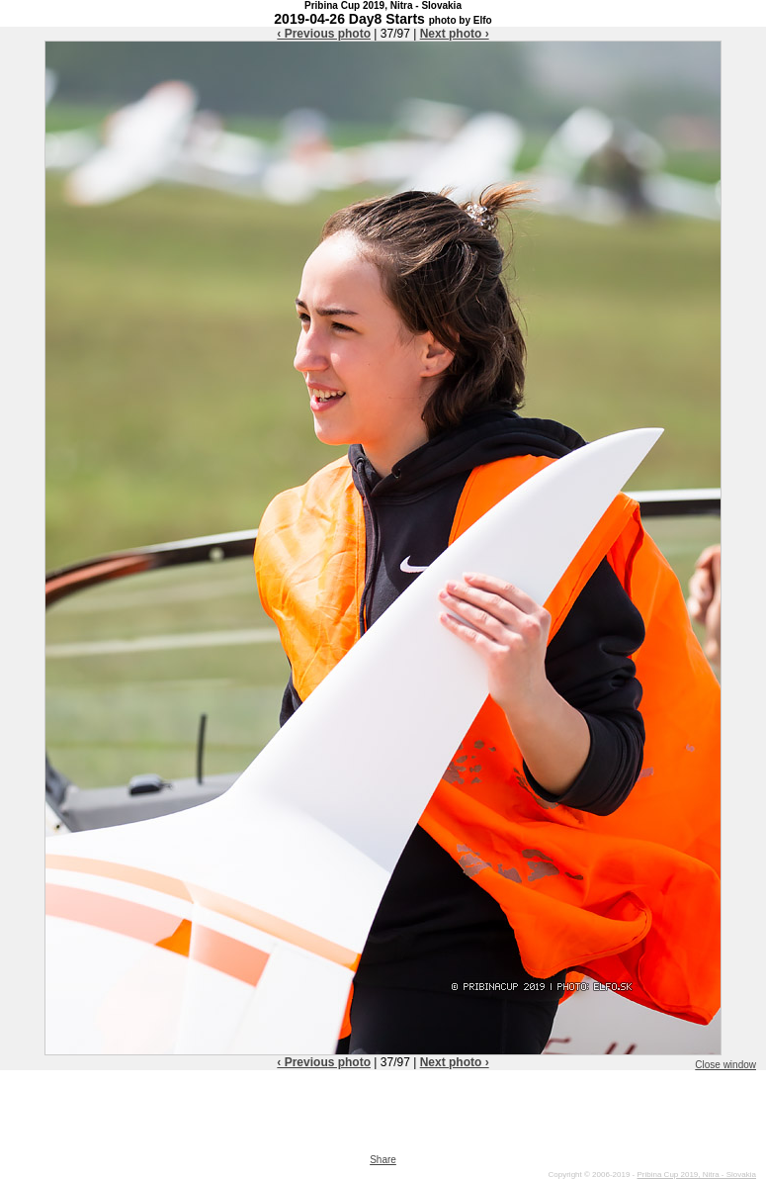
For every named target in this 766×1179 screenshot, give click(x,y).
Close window (725, 1064)
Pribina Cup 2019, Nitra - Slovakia (696, 1174)
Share (383, 1159)
